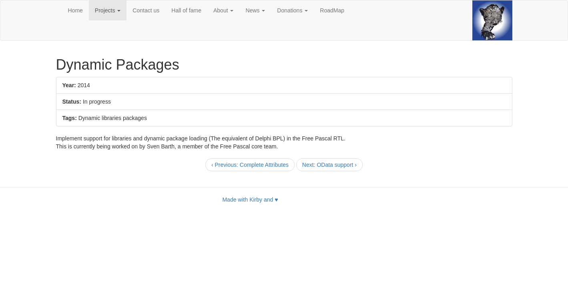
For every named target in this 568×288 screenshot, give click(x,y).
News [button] (255, 10)
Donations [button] (292, 10)
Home (75, 10)
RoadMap (332, 10)
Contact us (145, 10)
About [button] (223, 10)
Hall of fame (186, 10)
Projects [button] (107, 10)
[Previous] (250, 164)
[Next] (329, 164)
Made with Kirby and (250, 199)
